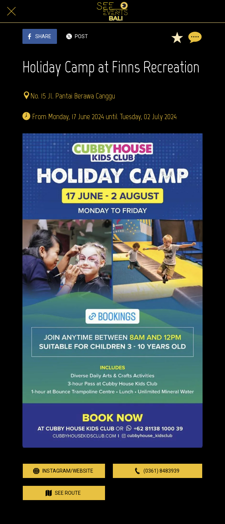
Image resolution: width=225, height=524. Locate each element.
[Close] (11, 11)
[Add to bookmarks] (176, 37)
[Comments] (194, 37)
